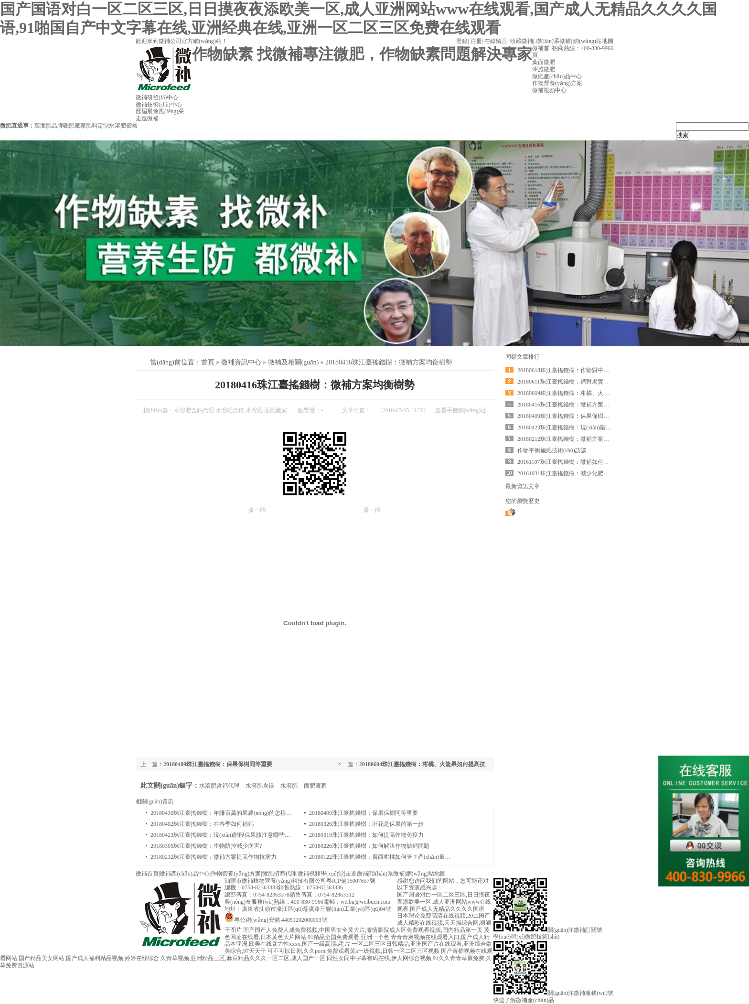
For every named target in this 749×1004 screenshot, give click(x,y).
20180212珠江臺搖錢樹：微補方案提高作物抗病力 (213, 857)
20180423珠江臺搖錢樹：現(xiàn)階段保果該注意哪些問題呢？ (229, 835)
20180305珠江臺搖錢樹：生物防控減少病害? (206, 846)
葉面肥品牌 (48, 125)
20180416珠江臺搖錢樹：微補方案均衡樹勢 (388, 362)
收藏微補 (521, 41)
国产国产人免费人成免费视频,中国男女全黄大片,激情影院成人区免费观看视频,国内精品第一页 (362, 930)
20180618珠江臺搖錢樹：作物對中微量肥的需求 (577, 370)
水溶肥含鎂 (229, 410)
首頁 (207, 362)
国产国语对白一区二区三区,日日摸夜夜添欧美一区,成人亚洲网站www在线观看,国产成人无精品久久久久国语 (444, 901)
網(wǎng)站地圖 (593, 41)
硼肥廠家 (74, 125)
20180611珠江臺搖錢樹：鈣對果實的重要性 (571, 381)
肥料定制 (97, 125)
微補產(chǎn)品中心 (184, 873)
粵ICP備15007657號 (350, 880)
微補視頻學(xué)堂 (321, 873)
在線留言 (495, 41)
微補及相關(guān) (293, 362)
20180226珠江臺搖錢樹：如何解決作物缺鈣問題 (369, 846)
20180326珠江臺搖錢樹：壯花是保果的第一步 (366, 824)
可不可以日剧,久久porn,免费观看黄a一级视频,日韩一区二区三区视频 (353, 951)
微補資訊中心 (241, 362)
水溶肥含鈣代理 (194, 410)
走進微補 (356, 873)
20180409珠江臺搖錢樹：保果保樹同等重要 (217, 764)
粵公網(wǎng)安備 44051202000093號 (276, 920)
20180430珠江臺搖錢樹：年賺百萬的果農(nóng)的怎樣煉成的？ (229, 813)
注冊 (476, 41)
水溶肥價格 (123, 125)
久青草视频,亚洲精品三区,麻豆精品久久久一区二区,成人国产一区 (242, 958)
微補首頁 (147, 873)
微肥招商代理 (279, 873)
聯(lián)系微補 (553, 41)
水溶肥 (254, 410)
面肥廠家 (275, 410)
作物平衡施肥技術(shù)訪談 (552, 450)
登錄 (462, 41)
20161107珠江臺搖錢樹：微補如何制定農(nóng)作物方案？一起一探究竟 (608, 462)
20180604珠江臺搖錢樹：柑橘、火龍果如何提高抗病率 (586, 393)
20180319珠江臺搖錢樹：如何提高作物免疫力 (366, 835)
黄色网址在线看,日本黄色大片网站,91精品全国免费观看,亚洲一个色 (357, 933)
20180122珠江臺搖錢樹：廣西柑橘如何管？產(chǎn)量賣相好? (387, 857)
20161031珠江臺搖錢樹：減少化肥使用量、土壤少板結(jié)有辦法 (599, 473)
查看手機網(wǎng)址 (461, 410)
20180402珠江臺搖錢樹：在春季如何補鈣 (202, 824)
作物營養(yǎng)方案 (236, 873)
